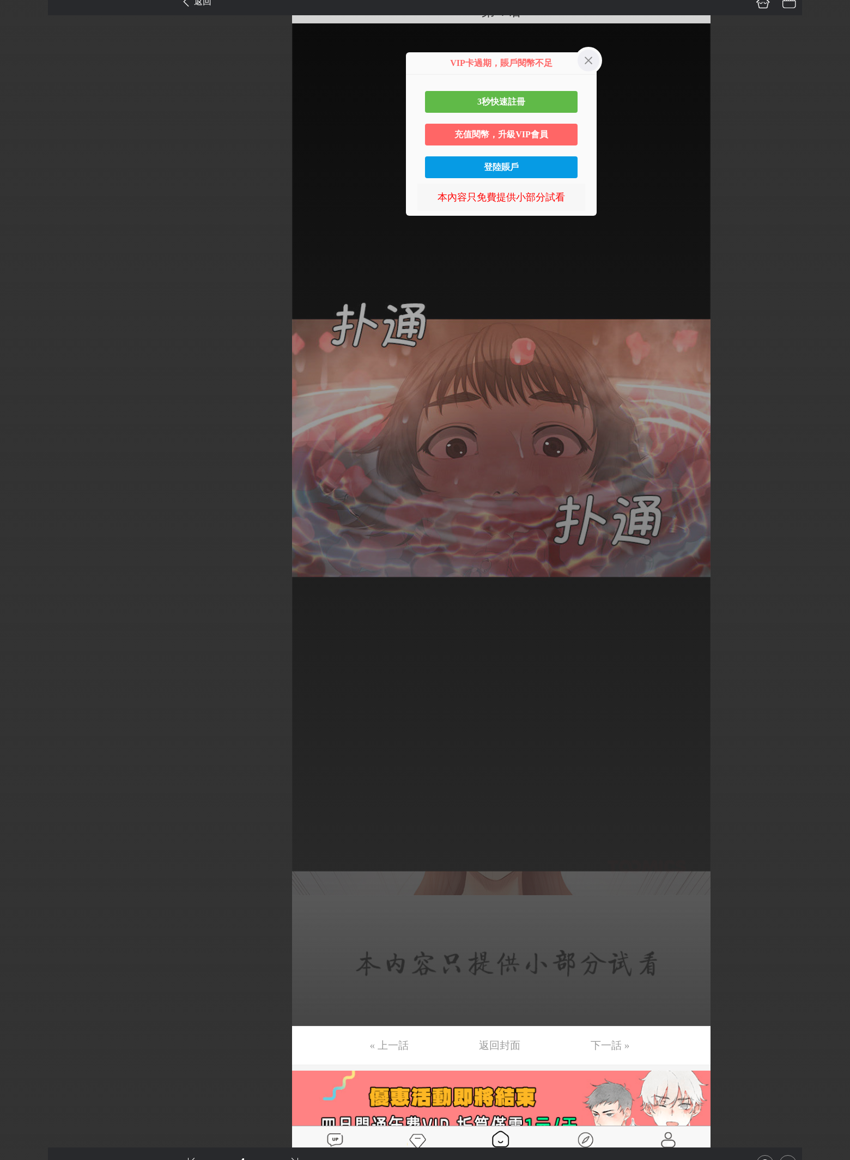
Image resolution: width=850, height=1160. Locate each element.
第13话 (25, 319)
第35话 (25, 883)
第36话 (25, 908)
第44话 (25, 1113)
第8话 (23, 191)
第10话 (25, 243)
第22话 (25, 550)
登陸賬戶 (501, 167)
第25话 (25, 627)
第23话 (25, 575)
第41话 (25, 1036)
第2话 (23, 38)
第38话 (25, 960)
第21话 (25, 524)
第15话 (25, 371)
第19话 (25, 473)
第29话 (25, 729)
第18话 (25, 447)
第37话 (25, 934)
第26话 (25, 652)
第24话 (25, 601)
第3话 (23, 63)
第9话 (23, 217)
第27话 (25, 678)
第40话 (25, 1011)
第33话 (25, 832)
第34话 (25, 857)
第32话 (25, 806)
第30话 (25, 755)
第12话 (25, 294)
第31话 (25, 780)
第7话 (23, 166)
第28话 (25, 704)
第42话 (25, 1062)
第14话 (25, 345)
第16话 (25, 396)
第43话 (25, 1088)
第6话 (23, 140)
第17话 (25, 422)
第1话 (23, 12)
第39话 (25, 985)
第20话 (25, 499)
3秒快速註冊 (501, 101)
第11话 (25, 268)
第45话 (25, 1139)
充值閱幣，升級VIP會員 (501, 134)
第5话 (23, 115)
